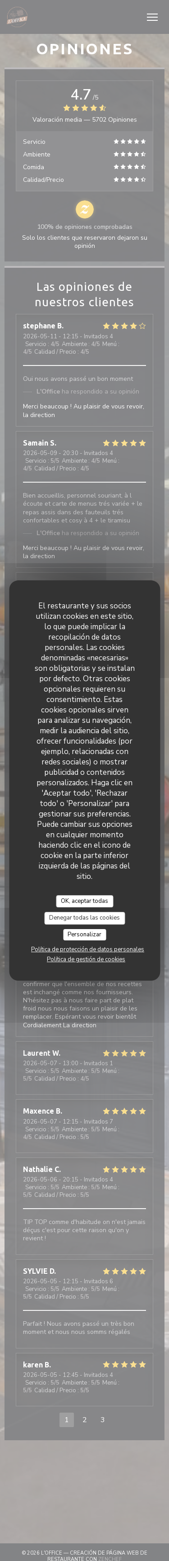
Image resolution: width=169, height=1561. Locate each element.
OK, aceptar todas (84, 901)
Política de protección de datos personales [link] (87, 949)
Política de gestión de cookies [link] (86, 959)
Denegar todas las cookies (84, 918)
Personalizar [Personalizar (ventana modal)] (84, 934)
